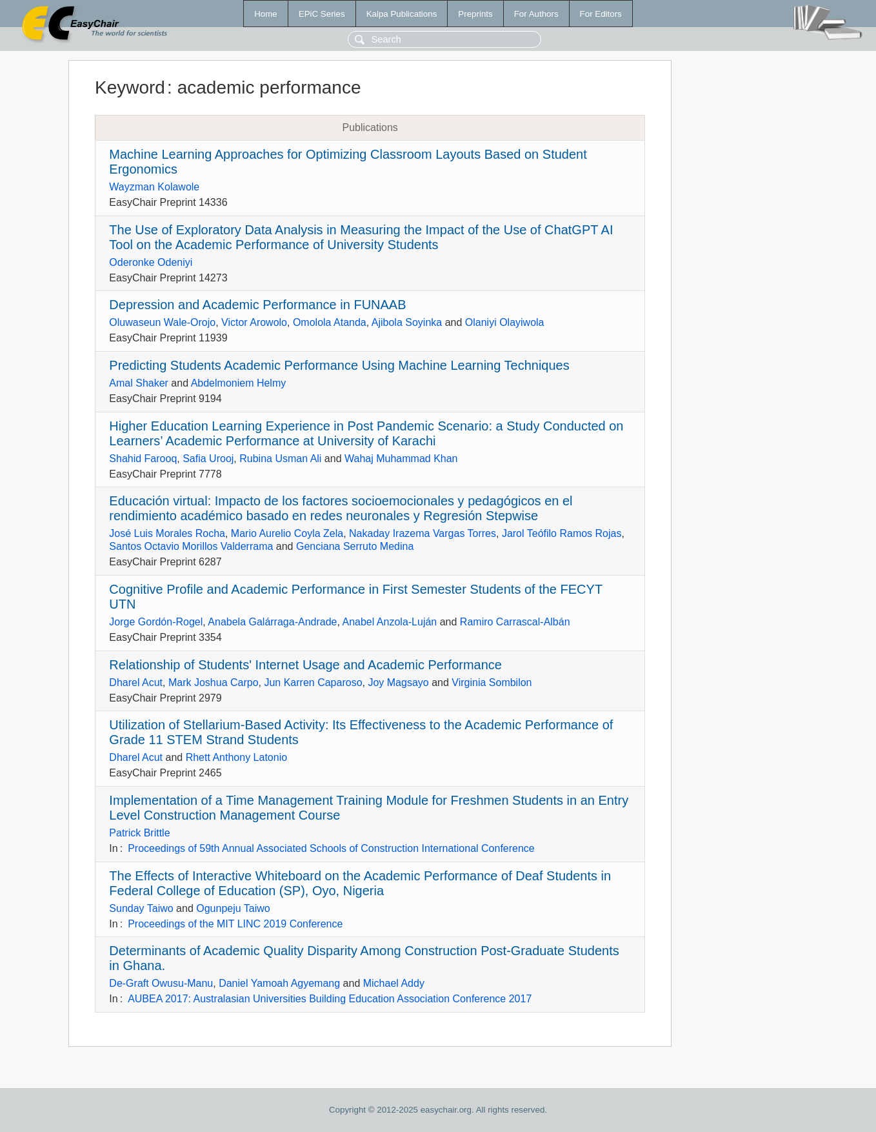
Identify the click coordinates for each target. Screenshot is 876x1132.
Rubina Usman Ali (280, 458)
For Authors (536, 14)
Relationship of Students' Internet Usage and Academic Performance (305, 665)
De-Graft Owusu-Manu (161, 983)
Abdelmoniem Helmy (238, 383)
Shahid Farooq (143, 458)
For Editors (601, 14)
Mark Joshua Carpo (213, 682)
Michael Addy (393, 983)
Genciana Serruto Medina (354, 546)
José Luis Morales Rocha (167, 533)
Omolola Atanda (329, 322)
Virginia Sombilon (492, 682)
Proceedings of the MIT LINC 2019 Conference (235, 923)
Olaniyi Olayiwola (504, 322)
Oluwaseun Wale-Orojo (162, 322)
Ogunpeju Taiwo (233, 908)
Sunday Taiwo (141, 908)
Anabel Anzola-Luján (389, 621)
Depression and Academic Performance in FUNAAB (257, 305)
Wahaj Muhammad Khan (401, 458)
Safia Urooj (208, 458)
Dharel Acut (136, 682)
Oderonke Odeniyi (150, 262)
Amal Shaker (138, 383)
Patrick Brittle (139, 832)
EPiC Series (322, 14)
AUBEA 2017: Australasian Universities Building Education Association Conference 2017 (330, 998)
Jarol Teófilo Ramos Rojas (562, 533)
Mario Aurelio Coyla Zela (287, 533)
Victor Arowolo (254, 322)
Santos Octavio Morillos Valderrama (191, 546)
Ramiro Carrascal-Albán (515, 621)
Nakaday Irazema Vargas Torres (422, 533)
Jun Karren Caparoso (313, 682)
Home (265, 14)
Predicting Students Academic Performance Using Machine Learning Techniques (339, 365)
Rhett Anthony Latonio (236, 757)
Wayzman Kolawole (154, 186)
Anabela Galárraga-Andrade (272, 621)
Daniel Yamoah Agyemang (279, 983)
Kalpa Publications (401, 14)
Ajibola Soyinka (407, 322)
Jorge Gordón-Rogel (156, 621)
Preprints (475, 14)
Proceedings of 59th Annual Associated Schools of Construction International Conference (331, 848)
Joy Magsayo (398, 682)
